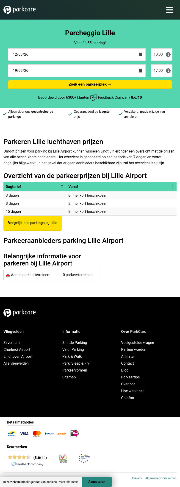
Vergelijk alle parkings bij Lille (32, 223)
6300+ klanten (77, 97)
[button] (62, 186)
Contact (127, 363)
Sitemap (69, 377)
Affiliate (127, 356)
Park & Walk (72, 356)
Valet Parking (73, 349)
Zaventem (11, 342)
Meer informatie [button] (68, 482)
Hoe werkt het (132, 391)
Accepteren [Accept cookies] (96, 482)
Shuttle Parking (74, 342)
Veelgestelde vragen (137, 342)
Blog (124, 370)
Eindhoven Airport (18, 356)
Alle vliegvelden (16, 363)
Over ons (128, 384)
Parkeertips (130, 377)
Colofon (127, 398)
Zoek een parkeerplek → (90, 84)
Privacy (137, 478)
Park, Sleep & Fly (75, 363)
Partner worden (133, 349)
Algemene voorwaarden (161, 478)
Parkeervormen (74, 370)
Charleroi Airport (16, 349)
